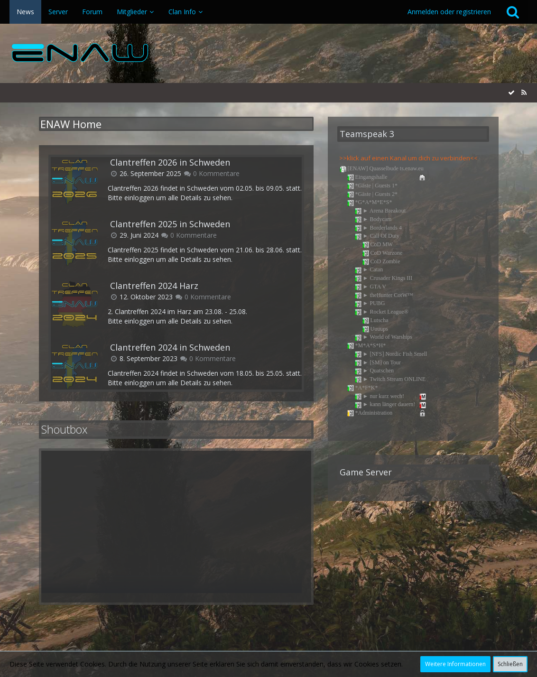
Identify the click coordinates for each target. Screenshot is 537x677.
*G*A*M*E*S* (369, 202)
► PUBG (369, 303)
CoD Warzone (382, 253)
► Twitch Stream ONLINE (390, 379)
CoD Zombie (381, 262)
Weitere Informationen (455, 664)
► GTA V (370, 287)
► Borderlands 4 (378, 228)
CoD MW (377, 245)
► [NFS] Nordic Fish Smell (390, 354)
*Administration (387, 413)
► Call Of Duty (377, 236)
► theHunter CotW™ (383, 295)
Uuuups (375, 329)
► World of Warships (383, 337)
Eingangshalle (387, 177)
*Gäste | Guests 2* (372, 194)
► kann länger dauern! (390, 404)
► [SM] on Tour (377, 363)
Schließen (510, 664)
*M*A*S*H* (366, 346)
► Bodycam (373, 219)
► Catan (368, 270)
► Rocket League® (381, 312)
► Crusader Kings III (383, 278)
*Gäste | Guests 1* (372, 186)
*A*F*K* (362, 388)
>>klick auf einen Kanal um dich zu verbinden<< (408, 158)
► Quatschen (374, 371)
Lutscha (375, 321)
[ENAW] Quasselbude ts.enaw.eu (381, 169)
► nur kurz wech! (390, 396)
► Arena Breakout (380, 211)
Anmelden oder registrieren (449, 11)
